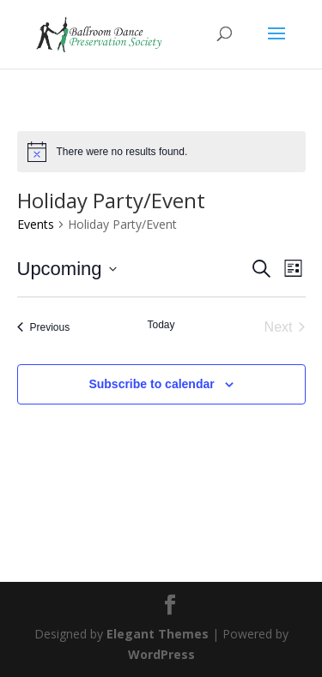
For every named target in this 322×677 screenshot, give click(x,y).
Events (35, 224)
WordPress (161, 654)
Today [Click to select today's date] (160, 325)
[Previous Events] (43, 327)
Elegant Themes (157, 634)
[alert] (161, 151)
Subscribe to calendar (151, 384)
